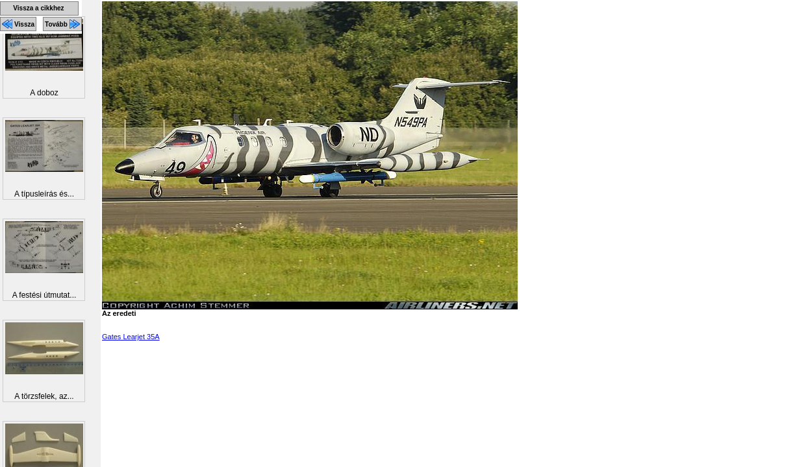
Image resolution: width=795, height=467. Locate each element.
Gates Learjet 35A (131, 337)
